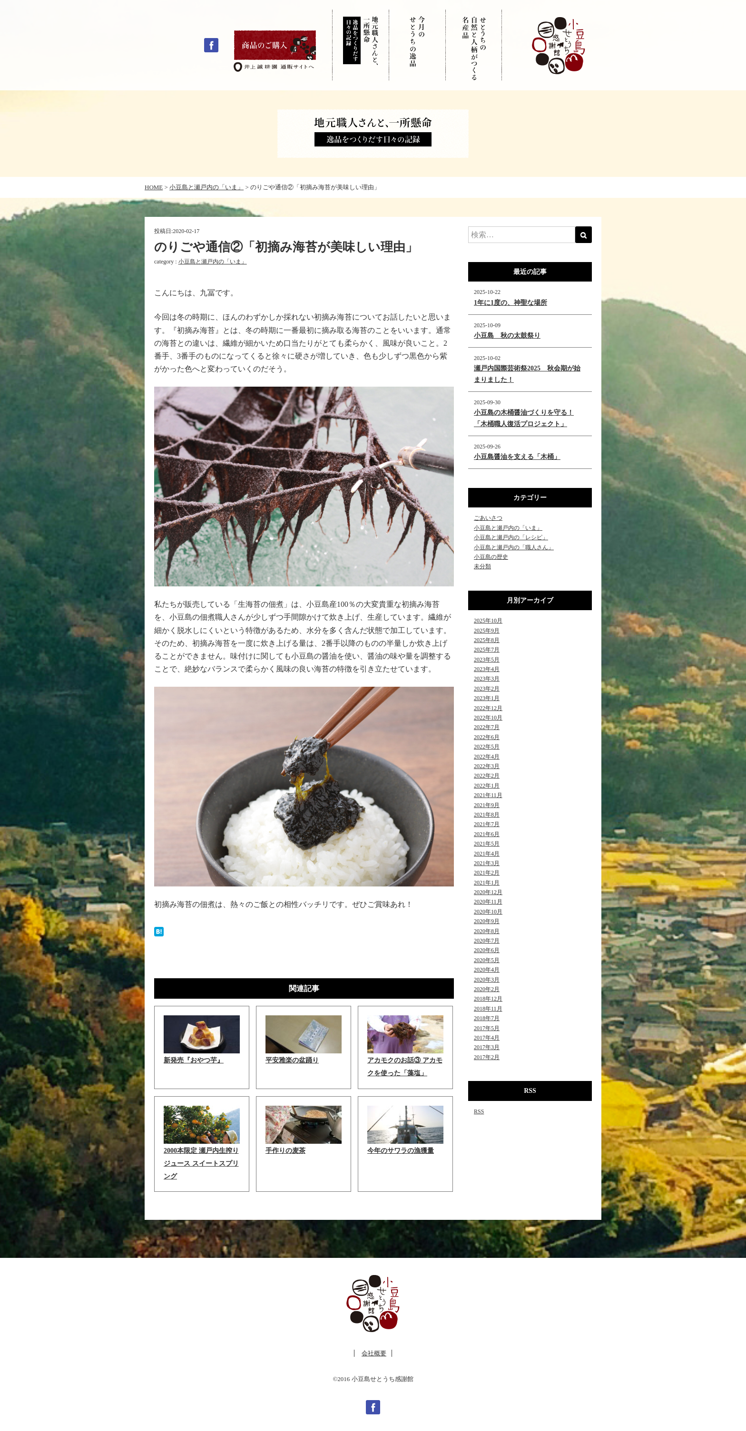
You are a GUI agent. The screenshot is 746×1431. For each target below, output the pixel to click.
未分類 (482, 566)
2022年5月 (487, 746)
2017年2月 (487, 1057)
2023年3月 (487, 678)
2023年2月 (487, 688)
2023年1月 (487, 698)
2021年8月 (487, 814)
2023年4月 (487, 669)
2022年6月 (487, 737)
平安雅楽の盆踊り (292, 1060)
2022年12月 (488, 708)
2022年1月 (487, 785)
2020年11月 (488, 901)
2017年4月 (487, 1037)
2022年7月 (487, 727)
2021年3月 (487, 863)
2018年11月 (488, 1008)
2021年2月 (487, 872)
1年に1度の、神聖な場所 (510, 302)
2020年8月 (487, 931)
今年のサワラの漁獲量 (400, 1150)
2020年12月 (488, 892)
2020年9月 (487, 921)
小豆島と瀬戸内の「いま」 (212, 261)
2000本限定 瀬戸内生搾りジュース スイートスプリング (201, 1163)
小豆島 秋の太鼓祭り (507, 335)
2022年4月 (487, 756)
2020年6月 (487, 950)
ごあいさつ (488, 518)
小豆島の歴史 (491, 557)
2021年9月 (487, 805)
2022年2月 (487, 775)
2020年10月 (488, 911)
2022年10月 (488, 717)
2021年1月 (487, 882)
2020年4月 (487, 969)
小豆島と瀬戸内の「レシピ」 (511, 537)
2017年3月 (487, 1047)
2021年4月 (487, 853)
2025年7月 (487, 649)
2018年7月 (487, 1018)
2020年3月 (487, 979)
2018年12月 (488, 998)
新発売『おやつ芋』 (194, 1060)
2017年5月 (487, 1028)
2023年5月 (487, 659)
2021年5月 (487, 843)
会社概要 (374, 1353)
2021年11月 (488, 795)
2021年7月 (487, 824)
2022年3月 (487, 766)
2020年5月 (487, 960)
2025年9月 (487, 630)
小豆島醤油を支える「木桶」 (517, 456)
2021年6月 (487, 834)
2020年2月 (487, 989)
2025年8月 (487, 640)
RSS (479, 1111)
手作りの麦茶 (285, 1150)
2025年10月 (488, 620)
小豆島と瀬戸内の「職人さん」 (514, 547)
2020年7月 (487, 940)
